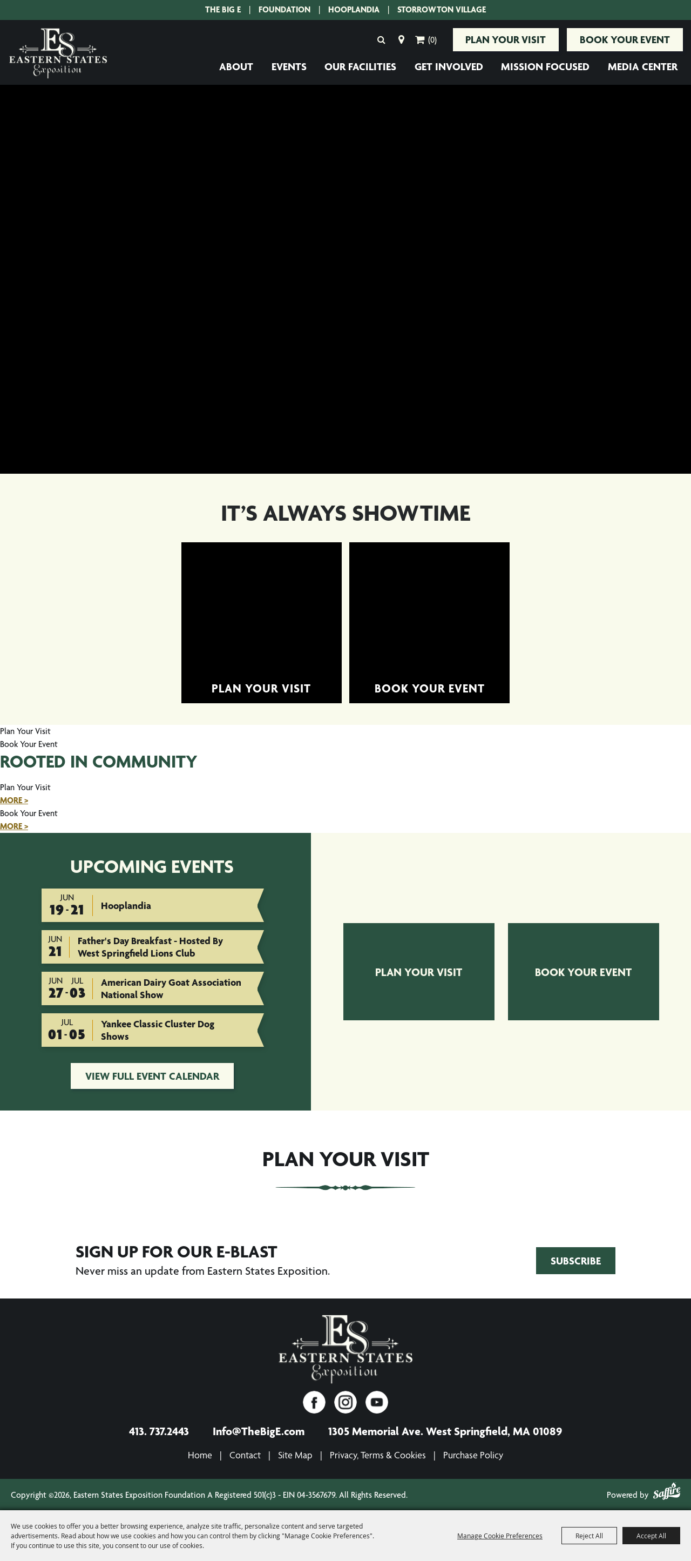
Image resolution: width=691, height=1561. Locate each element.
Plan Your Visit (501, 38)
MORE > (14, 799)
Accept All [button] (651, 1535)
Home (200, 1453)
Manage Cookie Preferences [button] (500, 1535)
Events (289, 65)
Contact (245, 1453)
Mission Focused (545, 65)
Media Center (643, 65)
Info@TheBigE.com (258, 1430)
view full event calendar (152, 1074)
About (236, 65)
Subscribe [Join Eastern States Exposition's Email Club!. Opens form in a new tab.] (576, 1259)
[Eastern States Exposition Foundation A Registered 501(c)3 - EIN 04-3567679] (58, 52)
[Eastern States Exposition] (345, 1349)
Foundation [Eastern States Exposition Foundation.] (284, 9)
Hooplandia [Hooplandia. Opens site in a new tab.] (354, 9)
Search (375, 39)
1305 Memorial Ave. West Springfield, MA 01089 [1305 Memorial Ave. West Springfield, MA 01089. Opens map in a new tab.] (445, 1430)
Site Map (295, 1453)
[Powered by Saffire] (666, 1492)
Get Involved (449, 65)
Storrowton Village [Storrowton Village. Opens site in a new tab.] (441, 9)
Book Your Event (623, 38)
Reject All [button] (589, 1535)
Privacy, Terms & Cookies (378, 1453)
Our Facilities (360, 65)
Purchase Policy (473, 1453)
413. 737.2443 (159, 1430)
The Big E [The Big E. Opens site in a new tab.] (223, 9)
